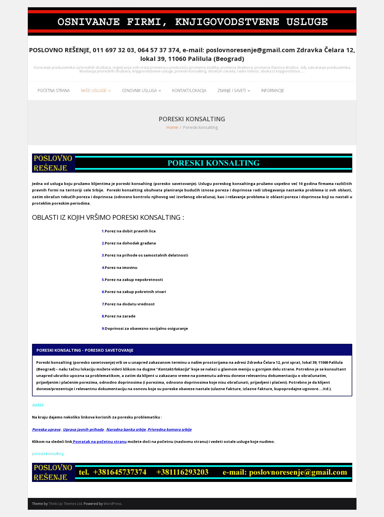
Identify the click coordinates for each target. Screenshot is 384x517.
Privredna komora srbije (169, 429)
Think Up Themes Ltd (65, 503)
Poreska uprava (46, 429)
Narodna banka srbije (126, 429)
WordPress (112, 503)
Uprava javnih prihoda (83, 429)
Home (172, 127)
